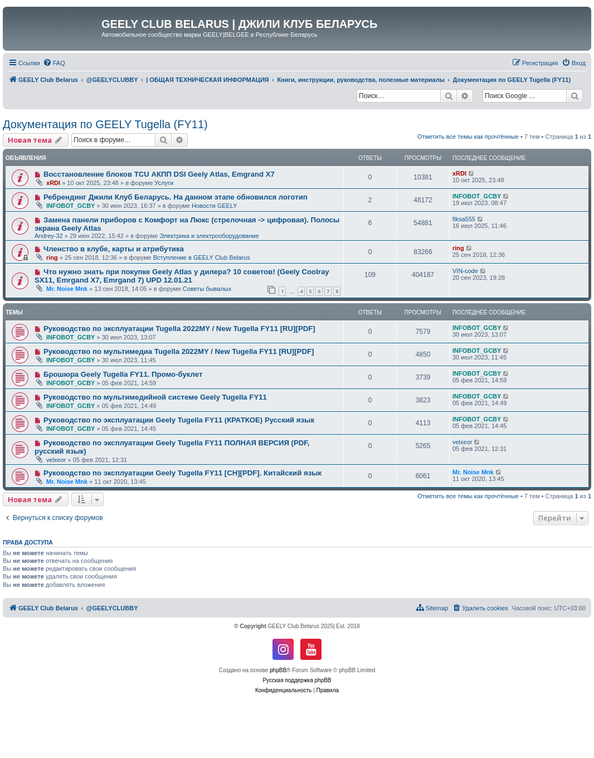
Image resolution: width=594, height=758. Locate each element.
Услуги (163, 182)
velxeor (56, 459)
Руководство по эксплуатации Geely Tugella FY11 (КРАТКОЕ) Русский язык (178, 420)
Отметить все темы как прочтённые (468, 136)
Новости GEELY (214, 205)
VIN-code (465, 271)
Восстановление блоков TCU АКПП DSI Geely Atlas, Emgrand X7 (159, 174)
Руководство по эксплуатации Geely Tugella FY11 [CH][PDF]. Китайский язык (182, 473)
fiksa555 (463, 219)
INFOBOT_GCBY (70, 205)
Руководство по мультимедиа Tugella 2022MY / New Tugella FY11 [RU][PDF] (178, 351)
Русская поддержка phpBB (296, 680)
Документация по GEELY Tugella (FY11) (105, 124)
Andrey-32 (49, 235)
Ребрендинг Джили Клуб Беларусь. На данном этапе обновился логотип (175, 197)
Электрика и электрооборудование (209, 235)
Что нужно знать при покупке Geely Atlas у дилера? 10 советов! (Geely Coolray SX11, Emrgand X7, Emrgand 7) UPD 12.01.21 (182, 276)
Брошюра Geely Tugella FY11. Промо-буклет (123, 374)
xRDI (53, 182)
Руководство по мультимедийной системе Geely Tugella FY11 (155, 397)
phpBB (278, 670)
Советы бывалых (207, 288)
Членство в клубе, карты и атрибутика (113, 249)
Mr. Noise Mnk (66, 288)
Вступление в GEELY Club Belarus (201, 257)
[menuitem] (54, 63)
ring (52, 257)
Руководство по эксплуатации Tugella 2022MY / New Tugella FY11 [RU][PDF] (179, 328)
